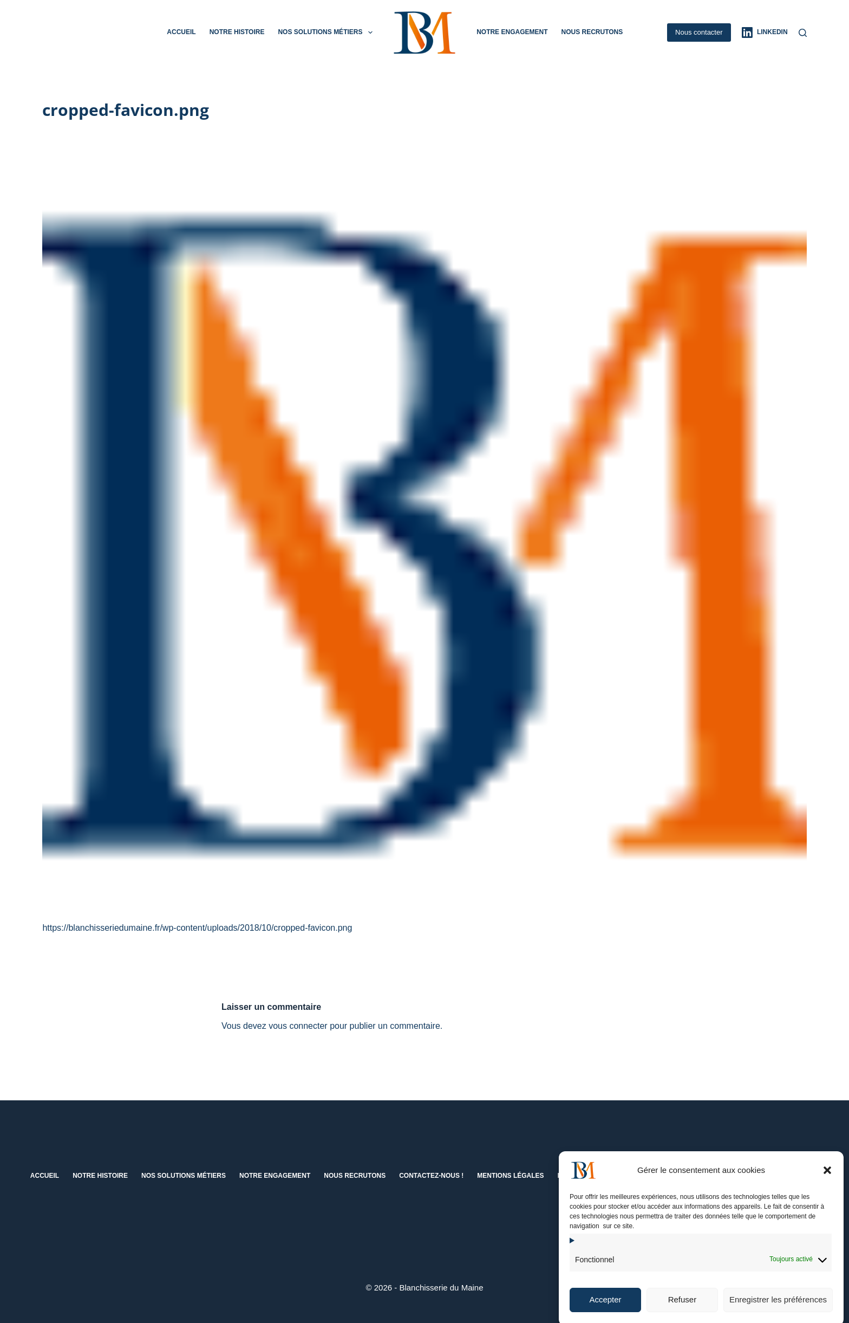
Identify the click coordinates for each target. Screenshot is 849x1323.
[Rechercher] (803, 33)
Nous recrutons (592, 32)
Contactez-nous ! (431, 1175)
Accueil (181, 32)
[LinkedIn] (765, 32)
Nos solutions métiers (327, 32)
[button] (827, 1183)
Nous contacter (698, 32)
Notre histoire (237, 32)
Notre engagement (511, 32)
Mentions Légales (510, 1175)
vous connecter (298, 1025)
